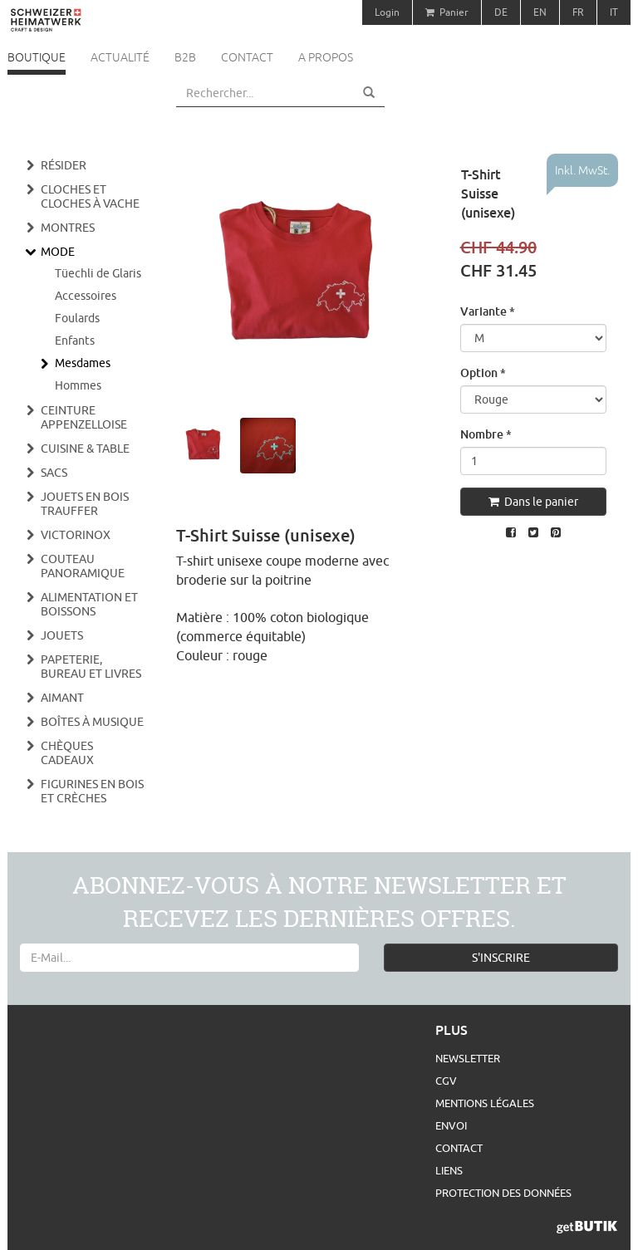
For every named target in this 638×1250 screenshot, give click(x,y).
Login (387, 12)
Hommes (78, 385)
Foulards (77, 318)
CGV (446, 1080)
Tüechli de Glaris (98, 273)
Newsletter (467, 1058)
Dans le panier (533, 501)
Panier (447, 12)
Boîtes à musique (92, 721)
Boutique (36, 57)
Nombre (486, 434)
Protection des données (503, 1192)
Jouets (62, 635)
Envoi (451, 1125)
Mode (58, 251)
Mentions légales (484, 1103)
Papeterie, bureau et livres (91, 666)
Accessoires (85, 295)
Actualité (120, 57)
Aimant (62, 697)
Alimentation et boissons (89, 604)
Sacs (54, 472)
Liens (449, 1170)
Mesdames (82, 363)
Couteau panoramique (83, 566)
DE (501, 12)
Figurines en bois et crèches (92, 791)
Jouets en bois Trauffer (85, 503)
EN (540, 12)
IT (614, 12)
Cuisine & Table (85, 448)
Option (483, 372)
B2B (185, 57)
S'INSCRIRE (501, 957)
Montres (68, 227)
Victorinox (75, 535)
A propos (325, 57)
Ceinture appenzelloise (84, 417)
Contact (247, 57)
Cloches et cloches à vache (90, 196)
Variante (487, 311)
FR (578, 12)
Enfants (75, 340)
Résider (63, 165)
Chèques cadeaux (67, 753)
